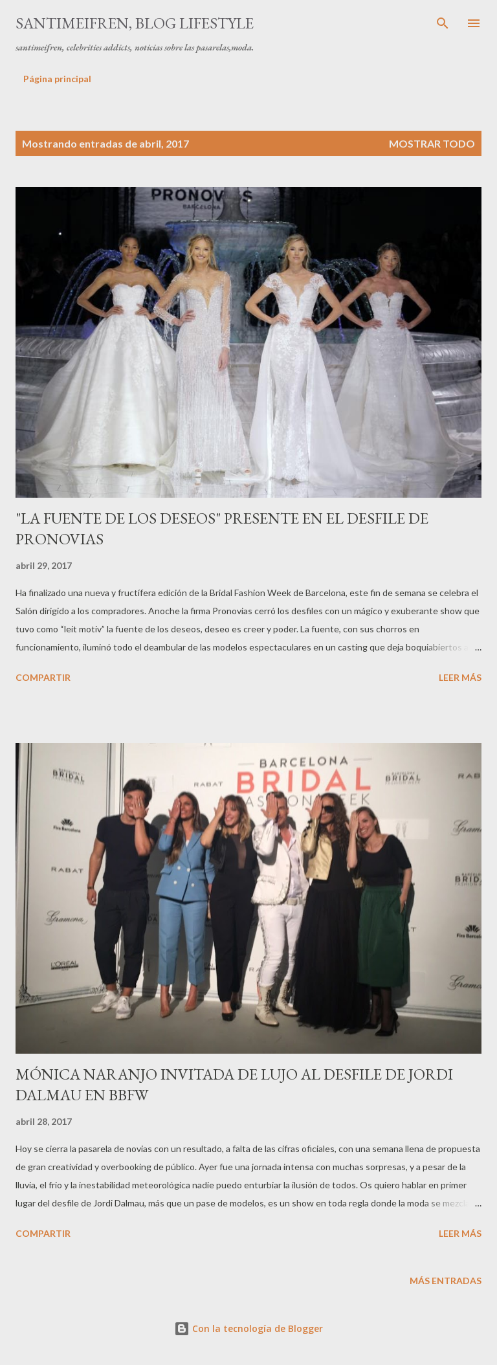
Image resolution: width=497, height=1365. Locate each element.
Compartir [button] (43, 677)
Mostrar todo (432, 143)
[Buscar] (442, 23)
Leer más (460, 677)
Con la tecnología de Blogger (248, 1328)
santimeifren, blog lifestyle (135, 23)
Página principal (57, 78)
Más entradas (445, 1280)
